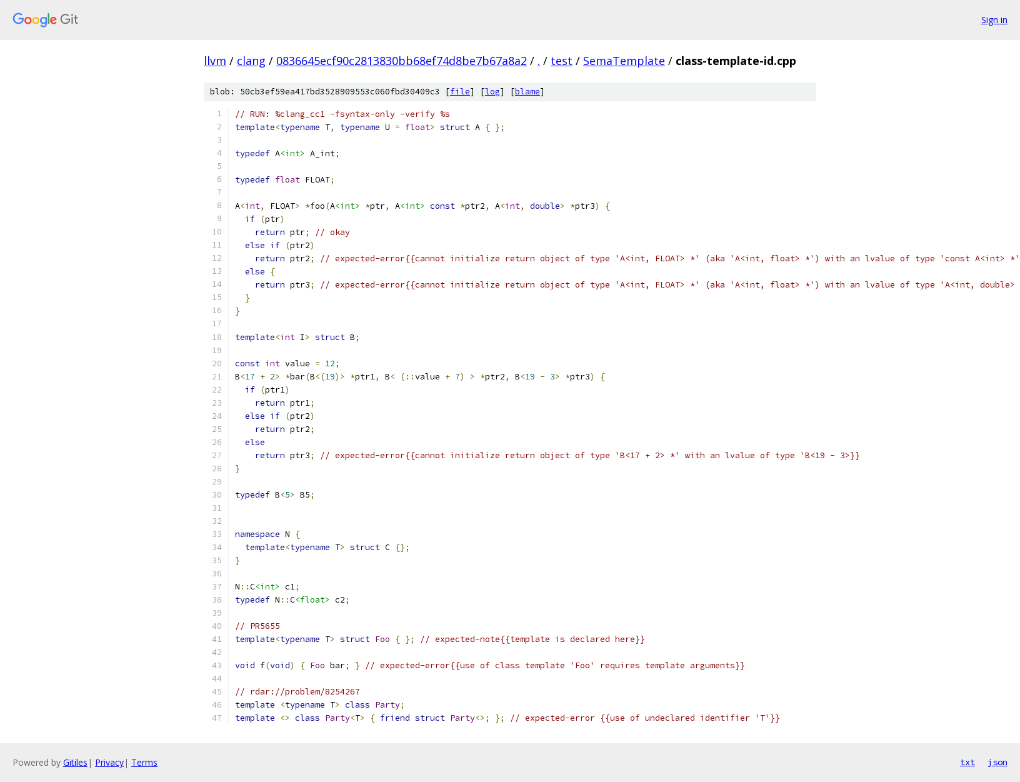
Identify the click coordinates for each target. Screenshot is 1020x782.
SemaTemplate (624, 60)
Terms (144, 762)
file (460, 91)
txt (967, 762)
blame (527, 91)
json (998, 762)
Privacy (109, 762)
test (561, 60)
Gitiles (75, 762)
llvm (215, 60)
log (492, 91)
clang (251, 60)
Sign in (994, 20)
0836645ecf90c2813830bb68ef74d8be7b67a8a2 (401, 60)
